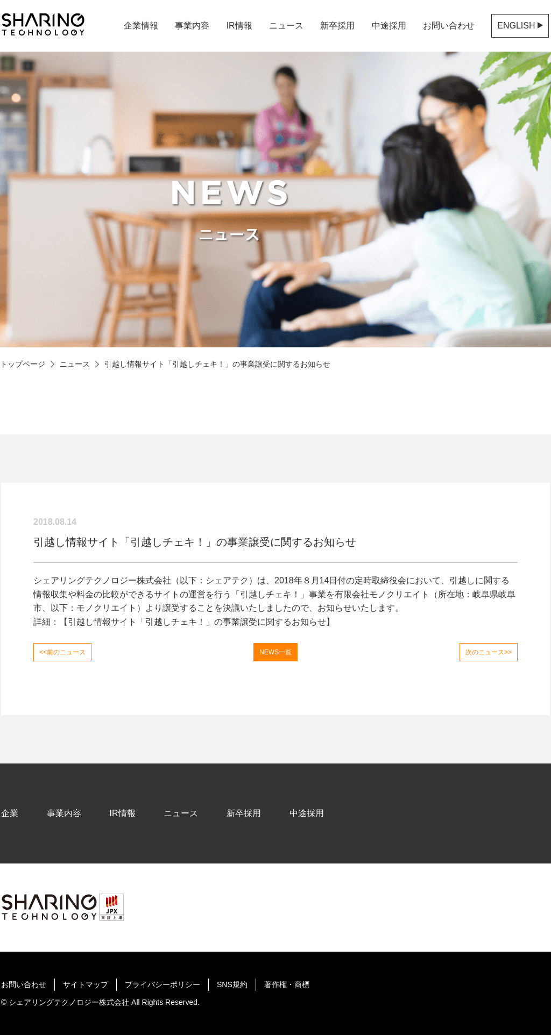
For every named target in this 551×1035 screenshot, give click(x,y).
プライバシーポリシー (162, 984)
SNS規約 (232, 984)
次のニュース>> (488, 652)
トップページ (22, 364)
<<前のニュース (62, 652)
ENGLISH (520, 25)
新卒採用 (337, 25)
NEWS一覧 (275, 652)
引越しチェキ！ (270, 594)
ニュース (75, 364)
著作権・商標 (286, 984)
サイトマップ (85, 984)
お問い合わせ (449, 25)
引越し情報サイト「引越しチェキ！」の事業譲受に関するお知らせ (197, 621)
